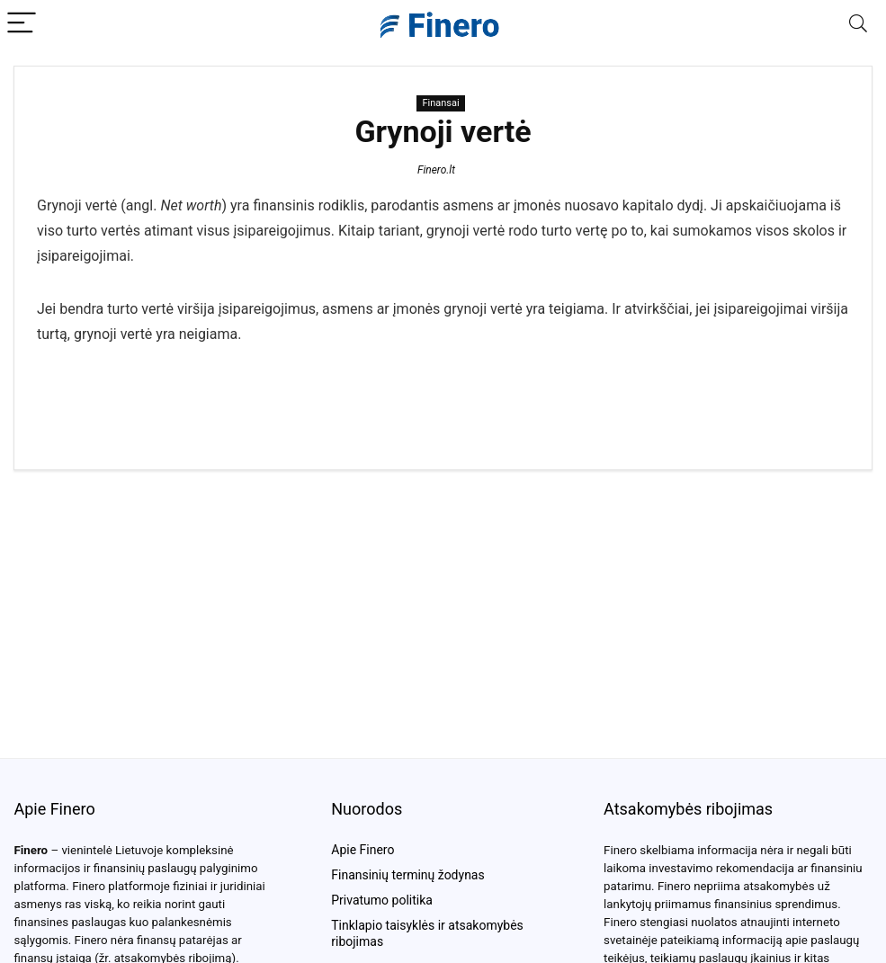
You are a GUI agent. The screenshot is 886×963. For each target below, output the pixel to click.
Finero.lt (436, 170)
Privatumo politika (382, 900)
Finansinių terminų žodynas (407, 875)
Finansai (440, 103)
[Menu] (21, 24)
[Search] (858, 24)
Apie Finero (362, 850)
